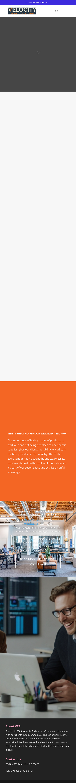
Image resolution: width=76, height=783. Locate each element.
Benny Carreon (32, 520)
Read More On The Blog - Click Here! (38, 561)
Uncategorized (31, 523)
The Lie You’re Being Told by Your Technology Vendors (38, 512)
